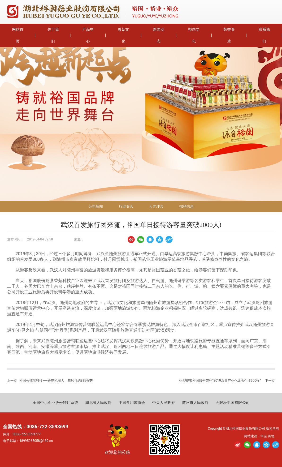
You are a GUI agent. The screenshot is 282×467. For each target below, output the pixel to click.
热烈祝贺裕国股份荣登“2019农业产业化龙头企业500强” (220, 380)
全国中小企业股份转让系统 (55, 402)
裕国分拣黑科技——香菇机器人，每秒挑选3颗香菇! (56, 380)
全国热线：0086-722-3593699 (35, 426)
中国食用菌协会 (132, 402)
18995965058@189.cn (36, 441)
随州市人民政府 (195, 402)
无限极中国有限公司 (233, 402)
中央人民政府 (163, 402)
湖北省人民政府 (98, 402)
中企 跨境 (267, 436)
